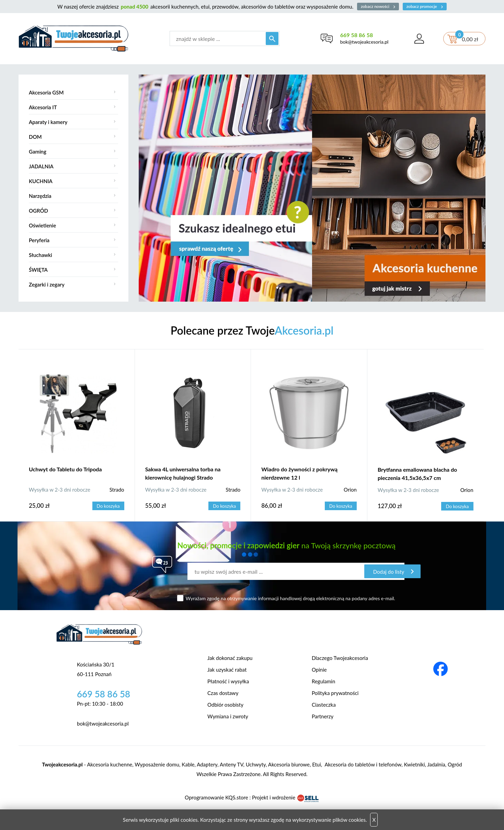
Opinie (319, 669)
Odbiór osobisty (225, 705)
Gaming (37, 151)
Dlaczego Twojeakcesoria (340, 658)
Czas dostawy (222, 693)
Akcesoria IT (43, 107)
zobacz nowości (377, 6)
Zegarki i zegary (47, 284)
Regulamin (323, 681)
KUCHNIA (41, 181)
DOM (35, 137)
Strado (117, 489)
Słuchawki (40, 255)
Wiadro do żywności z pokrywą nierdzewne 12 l (299, 473)
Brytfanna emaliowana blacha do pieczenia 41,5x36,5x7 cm (417, 473)
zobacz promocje (425, 6)
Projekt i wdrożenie (285, 797)
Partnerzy (322, 716)
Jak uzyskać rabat (227, 669)
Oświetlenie (42, 225)
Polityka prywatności (335, 693)
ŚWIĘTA (38, 270)
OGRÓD (38, 211)
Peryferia (39, 240)
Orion (350, 489)
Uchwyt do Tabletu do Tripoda (65, 469)
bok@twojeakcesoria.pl (364, 42)
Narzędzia (40, 196)
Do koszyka (108, 506)
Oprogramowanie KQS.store (216, 797)
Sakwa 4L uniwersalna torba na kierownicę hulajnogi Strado (183, 473)
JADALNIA (41, 166)
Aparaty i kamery (48, 122)
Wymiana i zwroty (227, 716)
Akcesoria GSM (46, 92)
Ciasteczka (324, 705)
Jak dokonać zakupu (229, 658)
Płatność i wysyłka (228, 681)
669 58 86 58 (356, 35)
